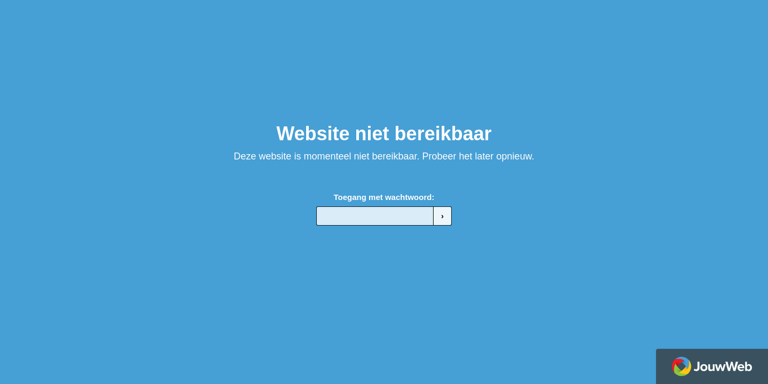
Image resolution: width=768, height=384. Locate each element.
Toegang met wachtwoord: (384, 197)
